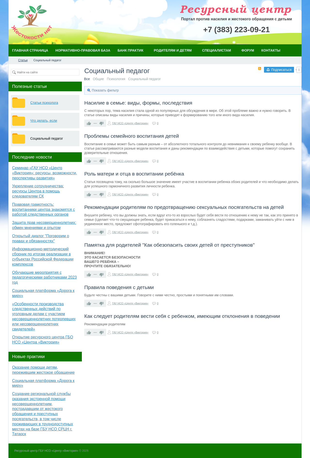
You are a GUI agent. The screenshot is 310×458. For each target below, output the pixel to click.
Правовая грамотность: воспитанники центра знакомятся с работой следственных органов (43, 209)
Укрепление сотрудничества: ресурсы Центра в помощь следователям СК (38, 191)
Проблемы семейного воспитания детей (131, 136)
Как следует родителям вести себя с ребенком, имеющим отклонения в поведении (182, 316)
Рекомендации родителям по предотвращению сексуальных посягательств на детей (184, 207)
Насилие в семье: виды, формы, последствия (138, 103)
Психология (116, 79)
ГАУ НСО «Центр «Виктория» (130, 123)
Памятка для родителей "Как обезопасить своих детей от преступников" (169, 245)
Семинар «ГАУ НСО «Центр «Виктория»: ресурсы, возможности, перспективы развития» (44, 173)
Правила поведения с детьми (119, 287)
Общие (98, 79)
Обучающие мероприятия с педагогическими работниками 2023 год (44, 277)
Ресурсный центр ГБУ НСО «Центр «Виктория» (46, 450)
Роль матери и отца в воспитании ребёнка (134, 173)
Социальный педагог (144, 79)
